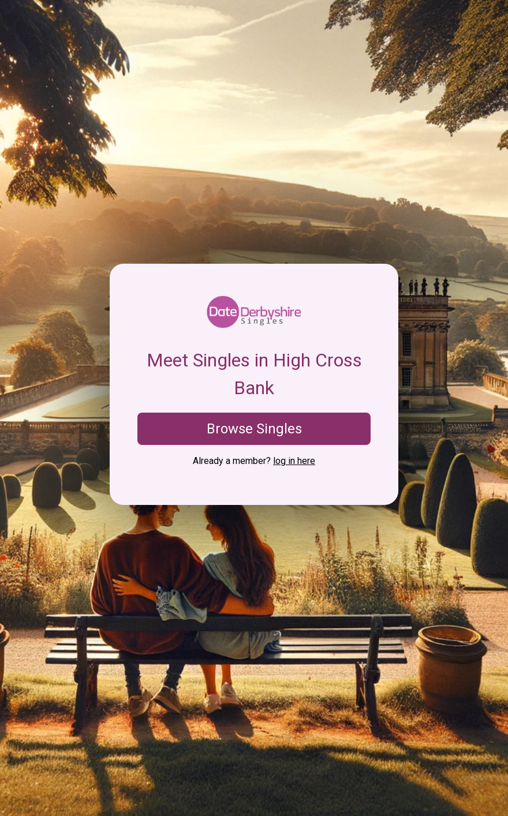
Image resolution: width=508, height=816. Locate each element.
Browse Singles (254, 429)
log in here (294, 460)
